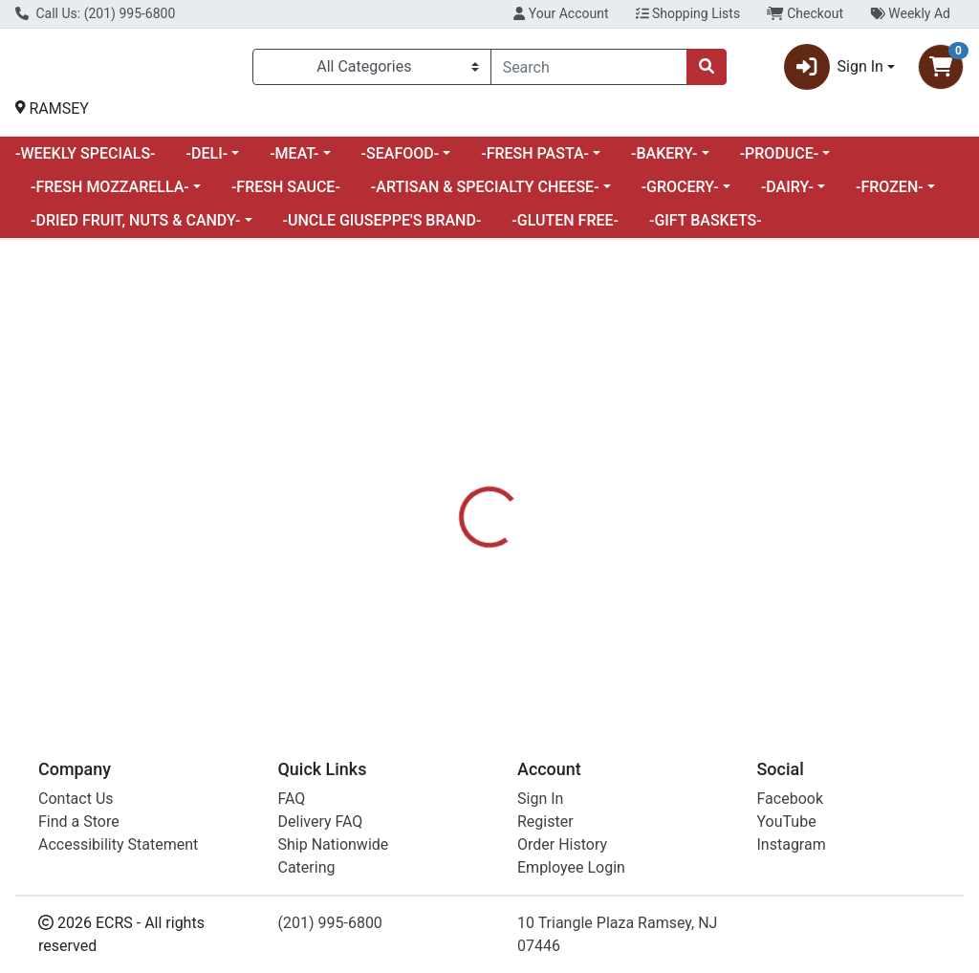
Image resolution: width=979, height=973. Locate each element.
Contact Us (76, 798)
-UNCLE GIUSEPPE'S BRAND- (382, 228)
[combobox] (588, 71)
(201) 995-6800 (330, 923)
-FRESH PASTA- (535, 161)
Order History (562, 844)
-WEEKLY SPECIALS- (85, 161)
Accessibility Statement (118, 844)
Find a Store (79, 821)
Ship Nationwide (333, 844)
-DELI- (207, 161)
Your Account (560, 13)
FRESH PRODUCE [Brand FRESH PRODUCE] (654, 629)
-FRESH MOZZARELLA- (110, 194)
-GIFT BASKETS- (705, 228)
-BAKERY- (664, 161)
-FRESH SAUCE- (285, 194)
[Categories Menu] (371, 71)
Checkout (805, 13)
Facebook (790, 798)
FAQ (292, 798)
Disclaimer (544, 513)
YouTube (786, 821)
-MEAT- (294, 161)
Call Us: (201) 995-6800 (95, 13)
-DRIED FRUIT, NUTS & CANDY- (135, 228)
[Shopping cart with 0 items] (941, 71)
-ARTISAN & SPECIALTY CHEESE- (485, 194)
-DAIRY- (787, 194)
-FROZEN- (890, 194)
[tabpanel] (694, 615)
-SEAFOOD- (400, 161)
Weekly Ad (910, 13)
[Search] (588, 71)
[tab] (460, 513)
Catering (307, 867)
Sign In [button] (833, 71)
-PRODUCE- (779, 161)
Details (460, 513)
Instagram (791, 844)
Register (545, 821)
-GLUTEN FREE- (565, 228)
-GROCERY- (680, 194)
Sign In (540, 798)
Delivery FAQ (320, 821)
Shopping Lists (688, 13)
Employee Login (571, 867)
